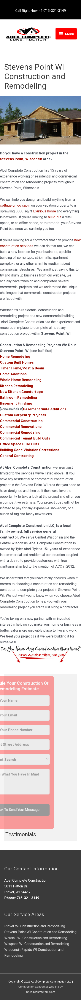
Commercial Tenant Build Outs (25, 438)
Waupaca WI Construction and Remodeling (36, 944)
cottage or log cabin (15, 205)
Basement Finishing (16, 403)
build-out (54, 217)
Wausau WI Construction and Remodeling (35, 938)
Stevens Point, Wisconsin (21, 159)
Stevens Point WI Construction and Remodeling (40, 932)
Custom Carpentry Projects (23, 415)
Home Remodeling (15, 357)
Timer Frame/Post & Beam (22, 368)
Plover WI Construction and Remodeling (34, 926)
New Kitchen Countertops (21, 392)
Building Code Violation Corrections (29, 450)
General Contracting (17, 456)
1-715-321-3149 (53, 11)
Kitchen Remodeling (16, 386)
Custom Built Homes (17, 362)
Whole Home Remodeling (20, 380)
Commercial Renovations (20, 427)
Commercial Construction (21, 421)
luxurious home (44, 211)
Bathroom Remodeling (18, 398)
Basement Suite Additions (44, 409)
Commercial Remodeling (20, 432)
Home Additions (13, 374)
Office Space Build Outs (19, 444)
